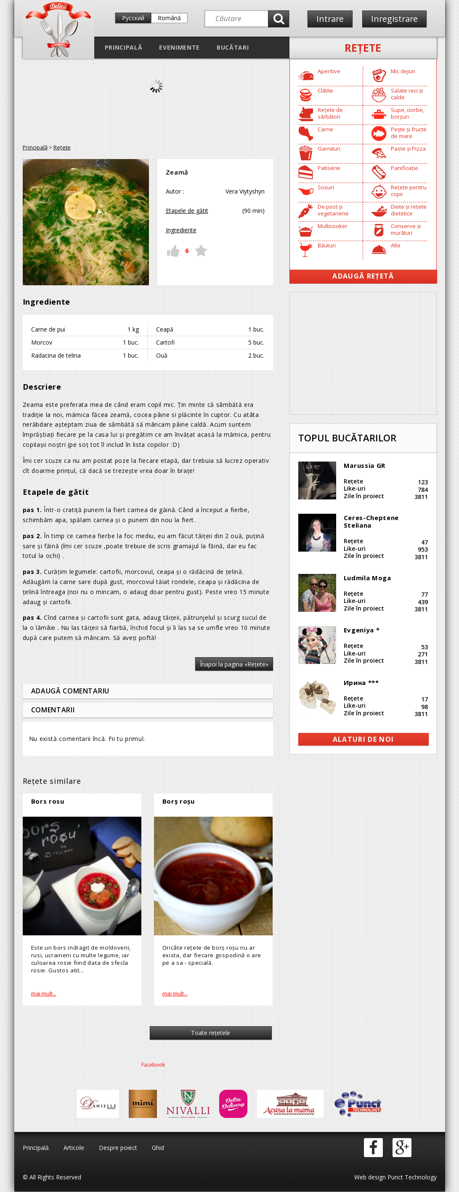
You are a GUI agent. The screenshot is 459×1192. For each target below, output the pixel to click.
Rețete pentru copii (409, 190)
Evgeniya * (362, 630)
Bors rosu (47, 801)
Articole (74, 1148)
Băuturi (327, 245)
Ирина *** (361, 682)
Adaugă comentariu (70, 691)
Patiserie (329, 168)
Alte (396, 245)
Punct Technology (411, 1177)
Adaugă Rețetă (363, 276)
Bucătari (233, 47)
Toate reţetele (209, 1033)
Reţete (363, 47)
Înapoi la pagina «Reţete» (234, 664)
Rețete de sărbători (330, 113)
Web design (370, 1177)
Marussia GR (364, 465)
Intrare (330, 18)
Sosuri (326, 187)
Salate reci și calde (407, 94)
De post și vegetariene (333, 210)
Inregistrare (396, 18)
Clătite (325, 90)
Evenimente (179, 47)
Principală (124, 47)
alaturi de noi (363, 739)
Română (169, 18)
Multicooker (333, 226)
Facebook (153, 1065)
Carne (325, 129)
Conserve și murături (406, 229)
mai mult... (43, 993)
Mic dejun (403, 71)
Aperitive (329, 71)
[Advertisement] (363, 353)
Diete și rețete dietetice (409, 210)
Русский (133, 18)
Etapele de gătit (187, 211)
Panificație (404, 168)
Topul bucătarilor (347, 437)
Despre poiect (118, 1148)
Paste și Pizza (408, 148)
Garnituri (329, 148)
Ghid (158, 1148)
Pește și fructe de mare (409, 132)
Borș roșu (178, 801)
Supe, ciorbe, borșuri (407, 113)
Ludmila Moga (367, 577)
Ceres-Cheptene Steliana (371, 521)
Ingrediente (181, 230)
